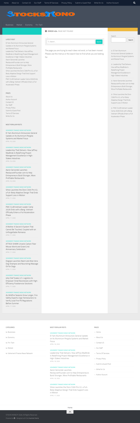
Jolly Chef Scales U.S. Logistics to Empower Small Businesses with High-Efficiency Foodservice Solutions (22, 281)
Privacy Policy (66, 3)
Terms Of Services (51, 3)
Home (6, 3)
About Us (15, 3)
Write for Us (98, 3)
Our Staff (37, 3)
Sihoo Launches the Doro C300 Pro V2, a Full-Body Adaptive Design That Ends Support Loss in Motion (22, 73)
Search (113, 36)
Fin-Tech (39, 25)
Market (19, 25)
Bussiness (9, 25)
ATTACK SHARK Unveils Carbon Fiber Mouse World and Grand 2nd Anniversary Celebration (21, 246)
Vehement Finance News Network (18, 130)
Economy (28, 25)
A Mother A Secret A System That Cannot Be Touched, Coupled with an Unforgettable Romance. (21, 229)
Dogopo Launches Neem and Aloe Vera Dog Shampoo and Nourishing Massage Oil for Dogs (22, 264)
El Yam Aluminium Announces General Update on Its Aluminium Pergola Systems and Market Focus (21, 46)
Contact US (26, 3)
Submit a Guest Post (83, 3)
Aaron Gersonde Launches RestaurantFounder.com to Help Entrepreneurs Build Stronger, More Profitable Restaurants (69, 373)
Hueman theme (34, 418)
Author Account (113, 3)
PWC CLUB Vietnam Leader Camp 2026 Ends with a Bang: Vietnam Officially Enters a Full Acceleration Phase (22, 82)
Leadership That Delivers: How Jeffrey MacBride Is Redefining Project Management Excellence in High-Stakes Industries (22, 54)
